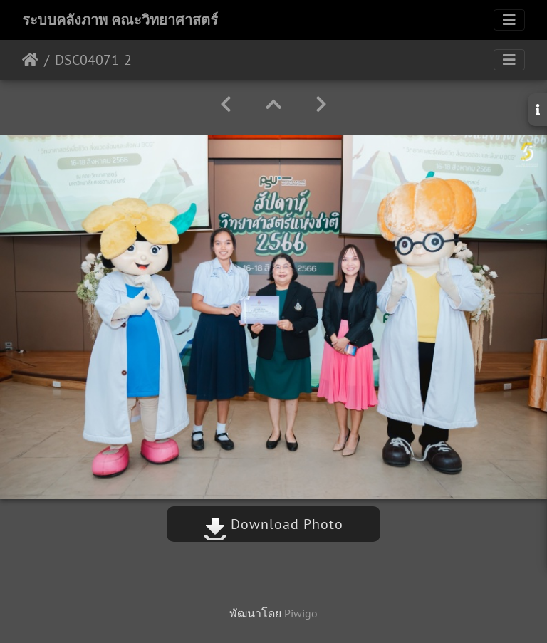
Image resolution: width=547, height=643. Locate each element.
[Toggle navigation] (509, 20)
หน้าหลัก (30, 59)
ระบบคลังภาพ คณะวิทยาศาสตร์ (120, 20)
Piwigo (301, 613)
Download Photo (273, 524)
